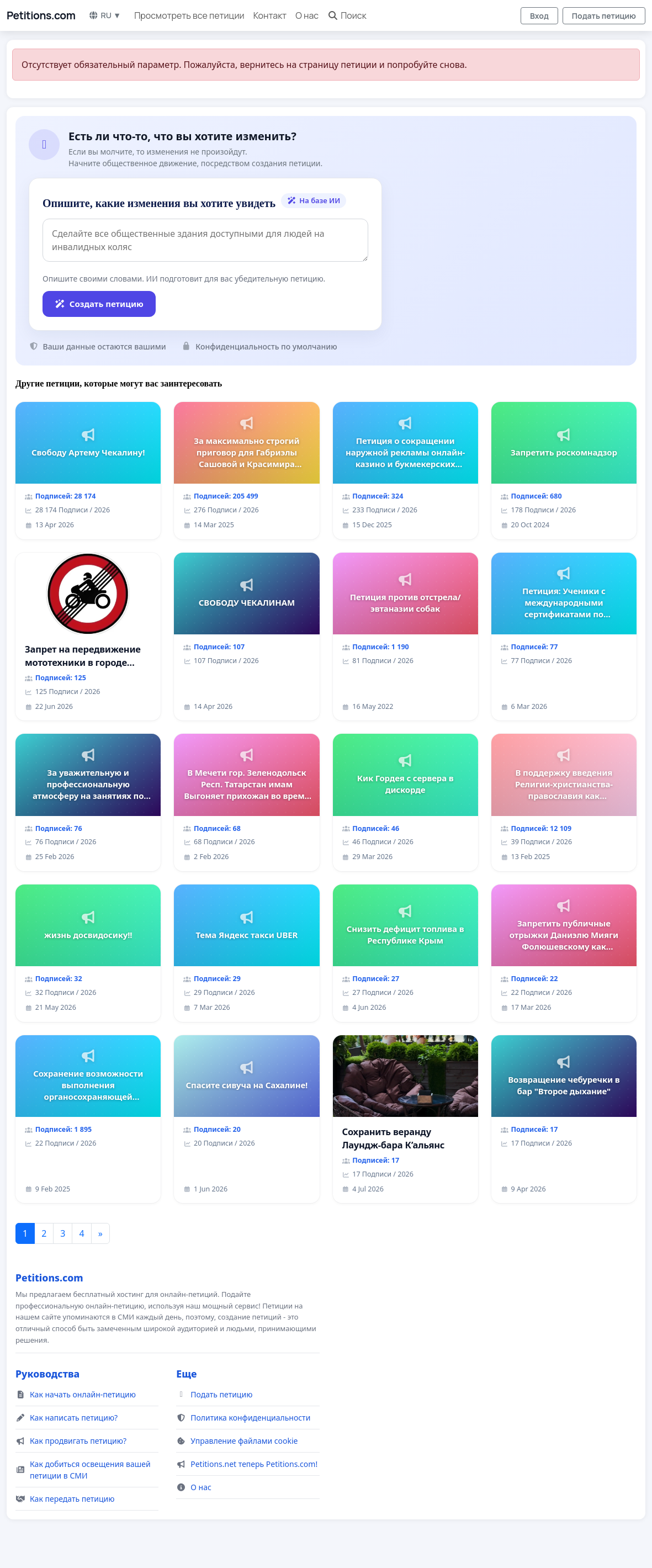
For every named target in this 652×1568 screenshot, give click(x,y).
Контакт (270, 15)
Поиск (346, 15)
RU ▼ (104, 15)
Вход (539, 15)
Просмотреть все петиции (189, 15)
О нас (307, 15)
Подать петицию (604, 15)
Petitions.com (41, 15)
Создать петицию (99, 303)
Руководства (47, 1373)
